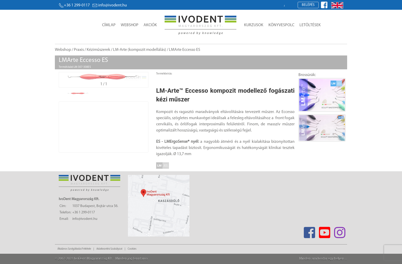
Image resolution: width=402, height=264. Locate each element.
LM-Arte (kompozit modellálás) (139, 50)
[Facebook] (309, 231)
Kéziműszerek (98, 50)
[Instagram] (339, 231)
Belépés (308, 5)
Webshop (129, 25)
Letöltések (310, 25)
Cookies (132, 249)
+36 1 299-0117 (74, 5)
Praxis (79, 50)
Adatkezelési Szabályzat (109, 249)
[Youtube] (324, 231)
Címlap (109, 25)
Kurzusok (253, 25)
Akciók (150, 25)
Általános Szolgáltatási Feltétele (74, 249)
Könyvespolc (281, 25)
